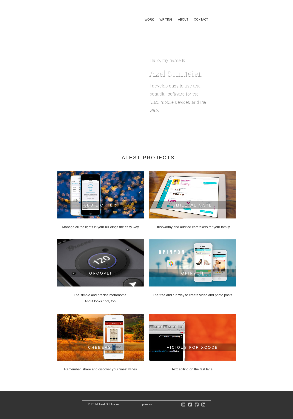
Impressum (146, 404)
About (183, 19)
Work (149, 19)
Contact (201, 19)
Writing (165, 19)
